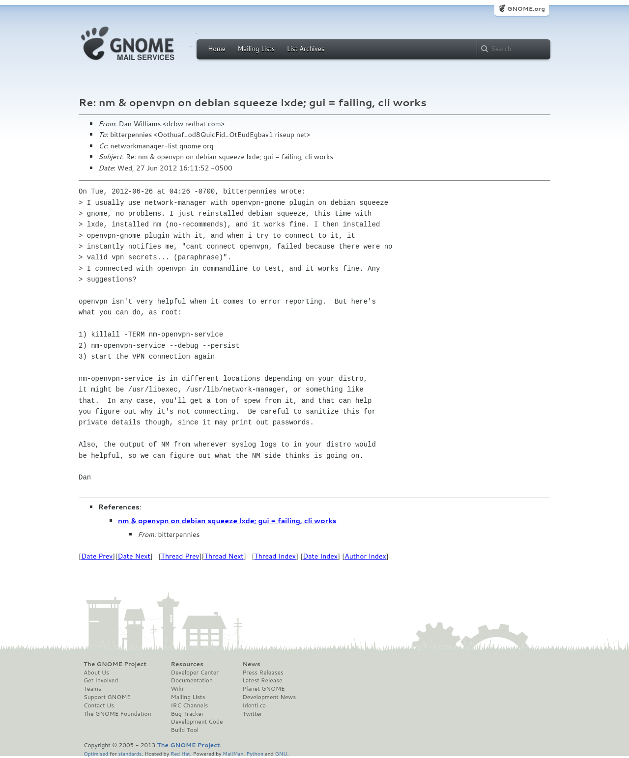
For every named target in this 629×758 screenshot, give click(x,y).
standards (130, 753)
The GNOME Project (115, 664)
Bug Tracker (187, 714)
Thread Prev (180, 556)
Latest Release (262, 680)
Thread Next (224, 556)
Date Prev (97, 556)
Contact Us (99, 705)
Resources (187, 664)
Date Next (133, 556)
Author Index (365, 556)
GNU (281, 753)
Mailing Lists (256, 48)
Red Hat (180, 753)
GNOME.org (526, 8)
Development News (269, 697)
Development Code (197, 722)
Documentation (192, 680)
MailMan (233, 753)
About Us (96, 672)
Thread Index (275, 556)
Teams (92, 689)
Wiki (177, 689)
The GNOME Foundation (117, 714)
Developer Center (195, 672)
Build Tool (185, 730)
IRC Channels (189, 705)
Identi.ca (254, 705)
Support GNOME (107, 697)
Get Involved (101, 680)
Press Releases (262, 672)
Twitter (252, 714)
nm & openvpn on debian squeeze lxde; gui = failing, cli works (227, 521)
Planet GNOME (263, 689)
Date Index (320, 556)
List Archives (305, 48)
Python (254, 753)
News (251, 664)
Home (217, 48)
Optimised (96, 753)
